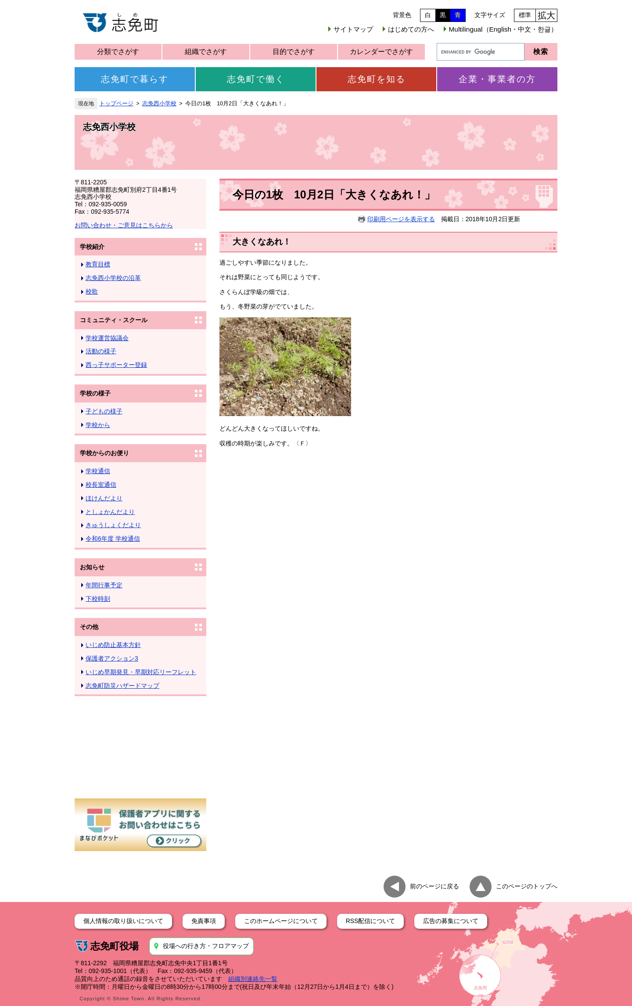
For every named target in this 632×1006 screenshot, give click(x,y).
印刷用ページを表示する (401, 219)
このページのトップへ (526, 886)
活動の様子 (101, 351)
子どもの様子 (104, 411)
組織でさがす (206, 51)
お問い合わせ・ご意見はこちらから (124, 225)
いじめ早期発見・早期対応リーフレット (141, 671)
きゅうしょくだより (113, 524)
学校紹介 (92, 246)
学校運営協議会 (107, 337)
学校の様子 (95, 393)
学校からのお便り (104, 452)
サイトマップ (353, 29)
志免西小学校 (159, 104)
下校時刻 (98, 598)
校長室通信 (101, 484)
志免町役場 (114, 946)
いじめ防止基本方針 (113, 644)
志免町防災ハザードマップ (122, 685)
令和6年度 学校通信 (113, 538)
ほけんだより (104, 498)
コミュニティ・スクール (113, 319)
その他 (89, 626)
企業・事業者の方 (497, 79)
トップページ (116, 104)
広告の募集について (450, 920)
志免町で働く (256, 79)
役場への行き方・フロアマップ (206, 945)
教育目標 (98, 264)
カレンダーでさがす (381, 51)
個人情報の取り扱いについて (123, 920)
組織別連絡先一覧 (252, 978)
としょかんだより (110, 511)
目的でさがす (294, 51)
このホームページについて (281, 920)
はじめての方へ (411, 29)
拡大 (546, 15)
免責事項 (203, 920)
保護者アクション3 (112, 658)
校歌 (92, 291)
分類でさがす (118, 51)
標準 (525, 14)
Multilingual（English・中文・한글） (503, 29)
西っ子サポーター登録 (116, 364)
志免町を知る (377, 79)
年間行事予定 (104, 585)
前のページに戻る (434, 886)
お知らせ (92, 567)
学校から (98, 424)
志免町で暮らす (135, 79)
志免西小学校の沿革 (113, 277)
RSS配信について (370, 920)
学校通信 (98, 470)
